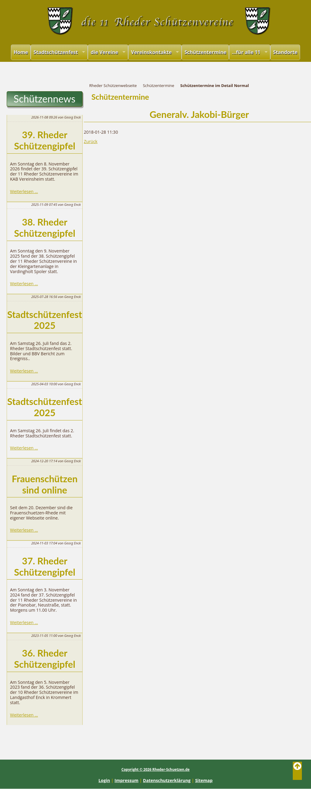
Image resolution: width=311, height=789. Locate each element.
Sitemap (203, 780)
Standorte (285, 52)
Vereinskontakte (151, 52)
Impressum (126, 780)
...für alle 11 (246, 52)
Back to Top (297, 771)
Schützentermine (205, 52)
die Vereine (104, 52)
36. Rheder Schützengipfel (44, 658)
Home (21, 52)
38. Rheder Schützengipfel (44, 227)
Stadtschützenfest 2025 (44, 320)
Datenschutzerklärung (167, 780)
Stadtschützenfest (55, 52)
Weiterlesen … (24, 191)
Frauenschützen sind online (45, 484)
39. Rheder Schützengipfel (44, 140)
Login (104, 780)
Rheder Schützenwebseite (113, 85)
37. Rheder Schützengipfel (44, 566)
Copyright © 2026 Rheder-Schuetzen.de (155, 769)
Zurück (90, 141)
